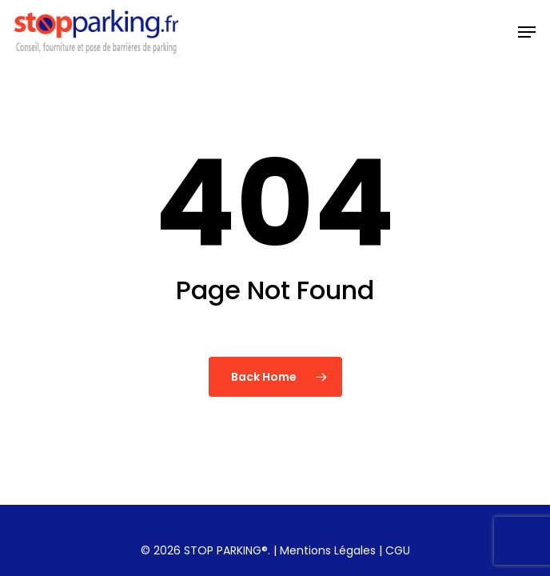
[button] (527, 32)
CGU (397, 550)
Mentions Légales (328, 550)
